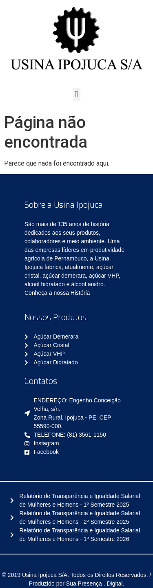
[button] (76, 94)
